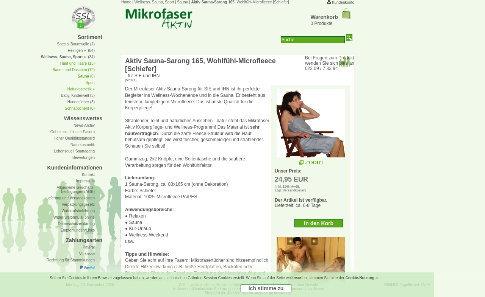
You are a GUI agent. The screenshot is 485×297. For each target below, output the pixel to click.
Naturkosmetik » (81, 89)
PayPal (89, 247)
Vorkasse (87, 254)
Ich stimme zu (266, 288)
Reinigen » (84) (81, 50)
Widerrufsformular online (74, 217)
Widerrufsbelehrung (78, 211)
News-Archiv (84, 125)
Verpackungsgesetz (78, 204)
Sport (90, 83)
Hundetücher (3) (81, 102)
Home (126, 2)
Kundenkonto (343, 2)
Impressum (85, 181)
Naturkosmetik (82, 145)
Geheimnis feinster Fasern (72, 132)
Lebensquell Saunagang (74, 151)
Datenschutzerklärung (76, 224)
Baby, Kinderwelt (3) (78, 95)
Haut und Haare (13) (77, 63)
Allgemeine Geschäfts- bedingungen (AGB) (75, 189)
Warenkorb (330, 17)
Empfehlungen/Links (77, 230)
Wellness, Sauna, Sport (154, 2)
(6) (86, 76)
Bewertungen (83, 157)
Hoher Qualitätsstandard (74, 138)
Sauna (182, 2)
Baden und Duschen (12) (74, 70)
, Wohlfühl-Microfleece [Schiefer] (240, 2)
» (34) (68, 57)
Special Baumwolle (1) (76, 44)
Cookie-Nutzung (360, 278)
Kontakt (88, 175)
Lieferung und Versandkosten (70, 198)
